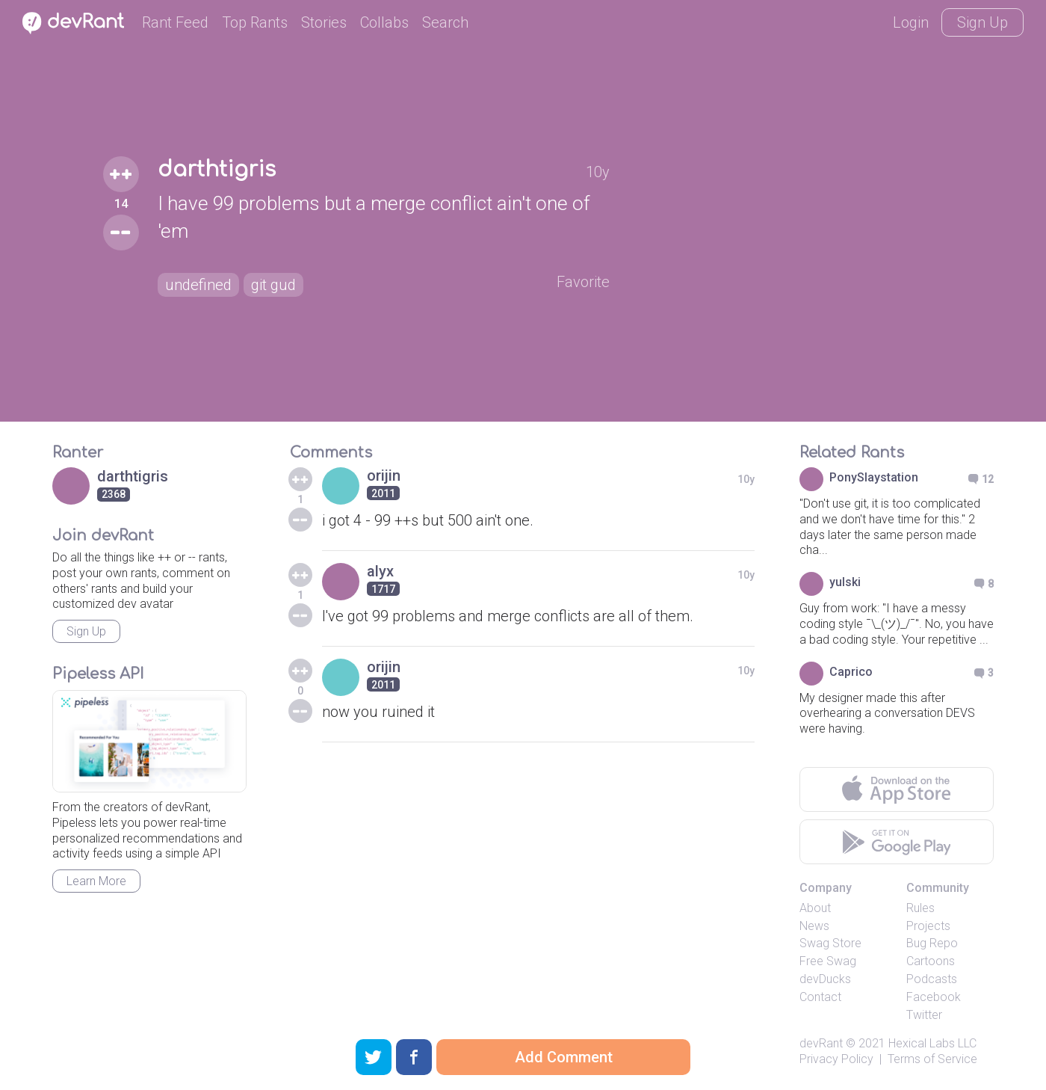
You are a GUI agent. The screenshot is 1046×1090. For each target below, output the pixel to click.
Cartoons (930, 961)
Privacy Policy (836, 1059)
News (814, 926)
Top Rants (255, 22)
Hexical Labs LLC (932, 1043)
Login (911, 22)
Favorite (583, 282)
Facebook (933, 997)
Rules (920, 908)
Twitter (924, 1015)
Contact (820, 997)
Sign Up (982, 22)
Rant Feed (175, 22)
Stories (324, 22)
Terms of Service (932, 1059)
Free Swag (827, 961)
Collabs (384, 22)
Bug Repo (932, 943)
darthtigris (217, 170)
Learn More (96, 881)
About (815, 908)
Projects (928, 926)
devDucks (825, 979)
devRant (821, 1043)
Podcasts (931, 979)
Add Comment (564, 1057)
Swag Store (830, 943)
